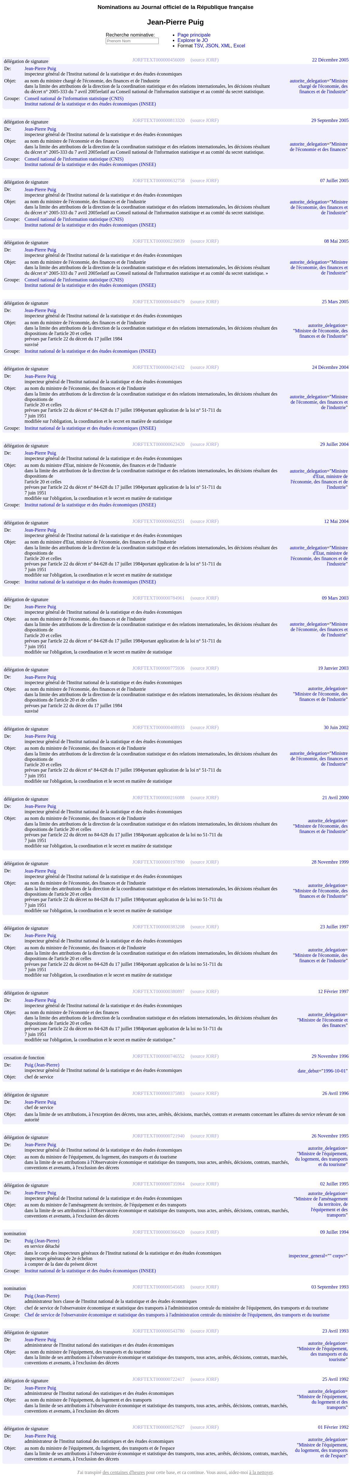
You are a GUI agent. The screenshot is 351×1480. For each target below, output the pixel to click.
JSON (211, 45)
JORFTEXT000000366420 (158, 1232)
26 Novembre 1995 (330, 1135)
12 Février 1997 (333, 991)
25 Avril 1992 (335, 1379)
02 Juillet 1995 (334, 1183)
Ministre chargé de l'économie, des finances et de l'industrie (323, 86)
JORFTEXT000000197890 (158, 862)
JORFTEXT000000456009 (158, 59)
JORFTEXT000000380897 (158, 991)
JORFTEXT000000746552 (158, 1056)
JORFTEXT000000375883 (158, 1093)
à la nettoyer (261, 1472)
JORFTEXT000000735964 (158, 1183)
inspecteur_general (307, 1255)
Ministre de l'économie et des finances (319, 146)
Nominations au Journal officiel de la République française (176, 7)
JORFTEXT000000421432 (158, 367)
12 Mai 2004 (336, 521)
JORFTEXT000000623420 (158, 444)
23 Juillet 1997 (334, 926)
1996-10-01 (334, 1070)
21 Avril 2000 (335, 797)
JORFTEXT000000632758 (158, 180)
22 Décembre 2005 (330, 59)
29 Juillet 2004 (334, 444)
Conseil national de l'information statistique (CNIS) (74, 98)
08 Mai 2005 (336, 241)
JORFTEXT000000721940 (158, 1135)
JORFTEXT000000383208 (158, 926)
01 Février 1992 (333, 1427)
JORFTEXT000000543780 (158, 1330)
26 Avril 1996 (335, 1093)
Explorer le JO (193, 40)
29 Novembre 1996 (330, 1056)
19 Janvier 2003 (333, 668)
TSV (198, 45)
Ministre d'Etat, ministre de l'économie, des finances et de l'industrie (319, 479)
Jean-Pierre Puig (43, 68)
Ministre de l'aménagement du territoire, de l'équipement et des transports (322, 1207)
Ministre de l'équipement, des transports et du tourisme (323, 1354)
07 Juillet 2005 (334, 180)
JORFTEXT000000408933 (158, 727)
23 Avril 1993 (335, 1330)
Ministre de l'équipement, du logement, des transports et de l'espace (321, 1450)
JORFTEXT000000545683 (158, 1286)
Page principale (194, 34)
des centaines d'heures (123, 1472)
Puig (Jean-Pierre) (45, 1064)
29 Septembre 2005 (330, 120)
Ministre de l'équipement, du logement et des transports (323, 1402)
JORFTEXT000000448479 (158, 301)
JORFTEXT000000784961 (158, 598)
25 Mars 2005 (335, 301)
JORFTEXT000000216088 (158, 797)
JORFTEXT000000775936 (158, 668)
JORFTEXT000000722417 (158, 1379)
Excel (239, 45)
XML (226, 45)
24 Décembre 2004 (330, 367)
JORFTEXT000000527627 (158, 1427)
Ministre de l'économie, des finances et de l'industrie (319, 207)
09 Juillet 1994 (334, 1232)
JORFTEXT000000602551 (158, 521)
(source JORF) (204, 59)
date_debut (308, 1070)
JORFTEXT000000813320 (158, 120)
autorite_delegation (308, 80)
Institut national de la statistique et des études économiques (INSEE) (90, 104)
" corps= (337, 1255)
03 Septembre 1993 (330, 1286)
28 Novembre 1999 (330, 862)
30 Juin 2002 (336, 727)
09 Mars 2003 (335, 598)
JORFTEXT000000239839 (158, 241)
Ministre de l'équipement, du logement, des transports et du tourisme (321, 1159)
